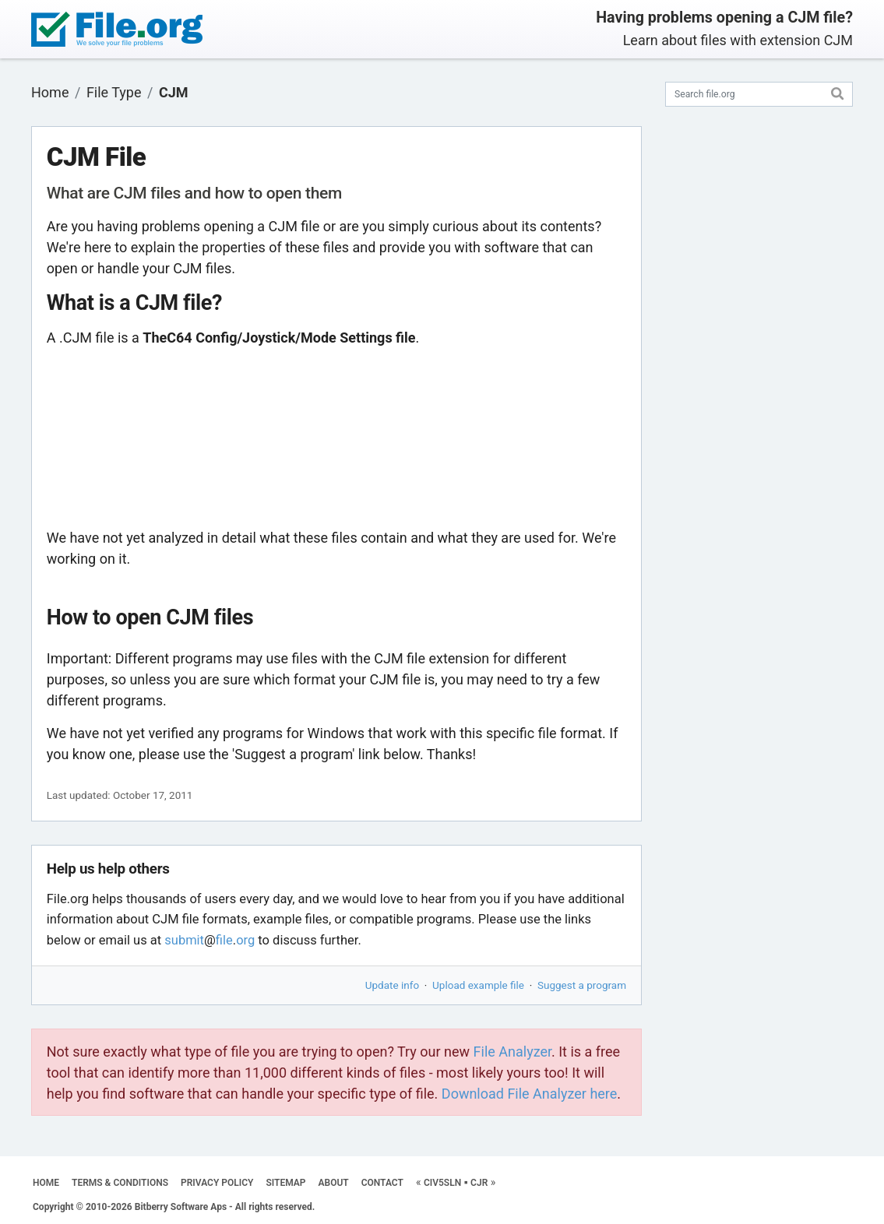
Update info (392, 985)
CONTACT (382, 1182)
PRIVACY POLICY (217, 1182)
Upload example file (478, 985)
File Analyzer (512, 1051)
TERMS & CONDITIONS (120, 1182)
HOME (46, 1182)
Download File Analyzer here (530, 1093)
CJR (479, 1182)
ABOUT (334, 1182)
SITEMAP (285, 1182)
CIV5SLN (442, 1182)
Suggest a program (581, 985)
